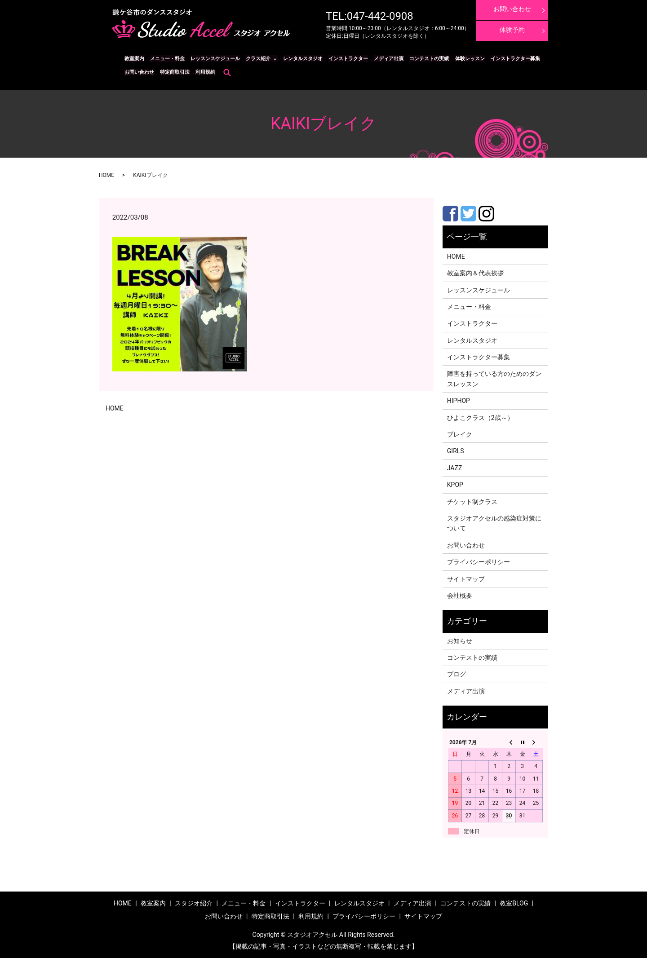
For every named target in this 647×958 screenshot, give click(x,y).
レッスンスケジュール (213, 59)
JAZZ (454, 467)
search (224, 72)
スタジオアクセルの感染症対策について (494, 523)
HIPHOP (458, 400)
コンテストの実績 (423, 59)
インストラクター (343, 59)
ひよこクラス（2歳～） (480, 417)
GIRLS (455, 451)
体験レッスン (462, 59)
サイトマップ (466, 578)
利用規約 (203, 72)
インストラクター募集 (507, 59)
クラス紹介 (255, 59)
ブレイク (459, 434)
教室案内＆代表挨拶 (475, 273)
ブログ (456, 674)
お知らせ (459, 640)
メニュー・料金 (166, 59)
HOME (106, 175)
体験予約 (512, 29)
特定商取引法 (173, 72)
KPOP (455, 484)
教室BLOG (514, 903)
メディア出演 (383, 59)
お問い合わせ (139, 72)
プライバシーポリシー (478, 561)
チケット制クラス (472, 501)
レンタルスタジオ (299, 59)
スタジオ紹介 (194, 903)
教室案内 (134, 59)
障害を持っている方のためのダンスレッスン (494, 378)
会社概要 (459, 595)
